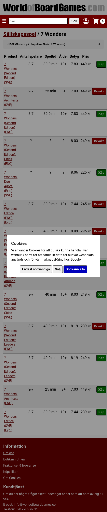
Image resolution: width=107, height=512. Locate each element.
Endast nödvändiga (36, 269)
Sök (74, 21)
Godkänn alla (75, 269)
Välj (58, 269)
